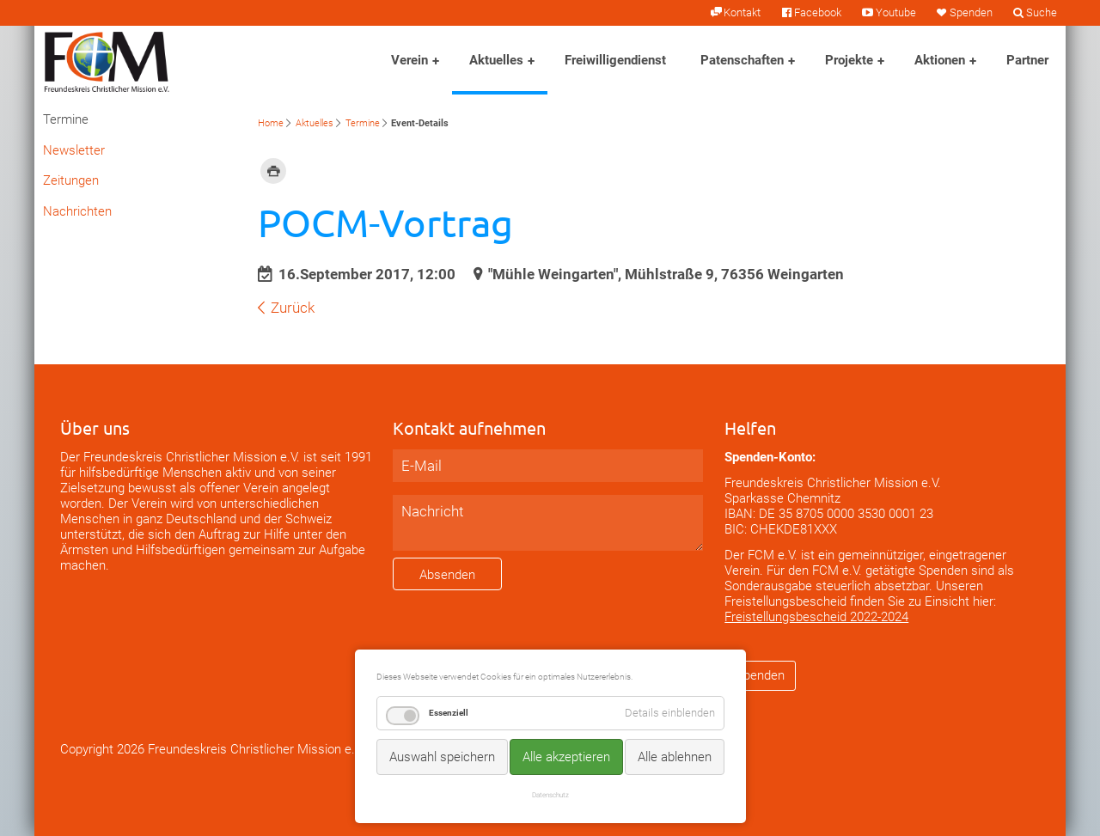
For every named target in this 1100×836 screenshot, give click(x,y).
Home (271, 123)
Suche (1041, 12)
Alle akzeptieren (566, 757)
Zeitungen (71, 180)
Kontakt (742, 12)
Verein (409, 60)
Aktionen (939, 60)
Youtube (896, 12)
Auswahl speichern (442, 757)
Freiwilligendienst (615, 60)
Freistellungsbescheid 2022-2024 (816, 617)
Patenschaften (742, 60)
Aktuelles (496, 60)
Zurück (293, 307)
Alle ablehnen (675, 757)
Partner (1027, 60)
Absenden (447, 575)
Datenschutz (550, 794)
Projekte (849, 60)
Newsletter (74, 150)
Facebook (817, 12)
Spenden (971, 12)
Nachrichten (77, 211)
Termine (362, 123)
